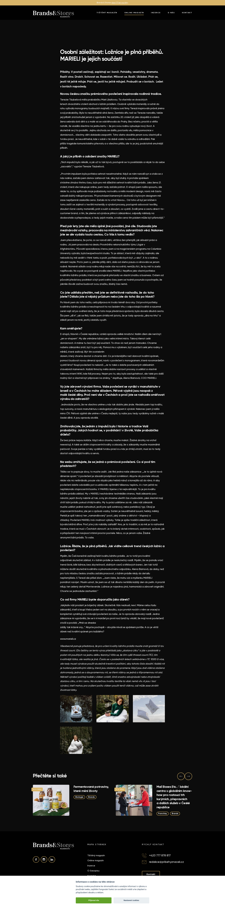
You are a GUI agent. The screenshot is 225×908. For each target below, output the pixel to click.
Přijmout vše (93, 900)
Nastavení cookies (131, 900)
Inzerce (156, 13)
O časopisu (93, 870)
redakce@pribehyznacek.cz (166, 862)
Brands (91, 797)
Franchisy (162, 813)
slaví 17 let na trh (119, 3)
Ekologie (79, 797)
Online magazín (134, 13)
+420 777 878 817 (160, 855)
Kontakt (187, 13)
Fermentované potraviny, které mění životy (91, 789)
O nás (171, 13)
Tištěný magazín (107, 13)
